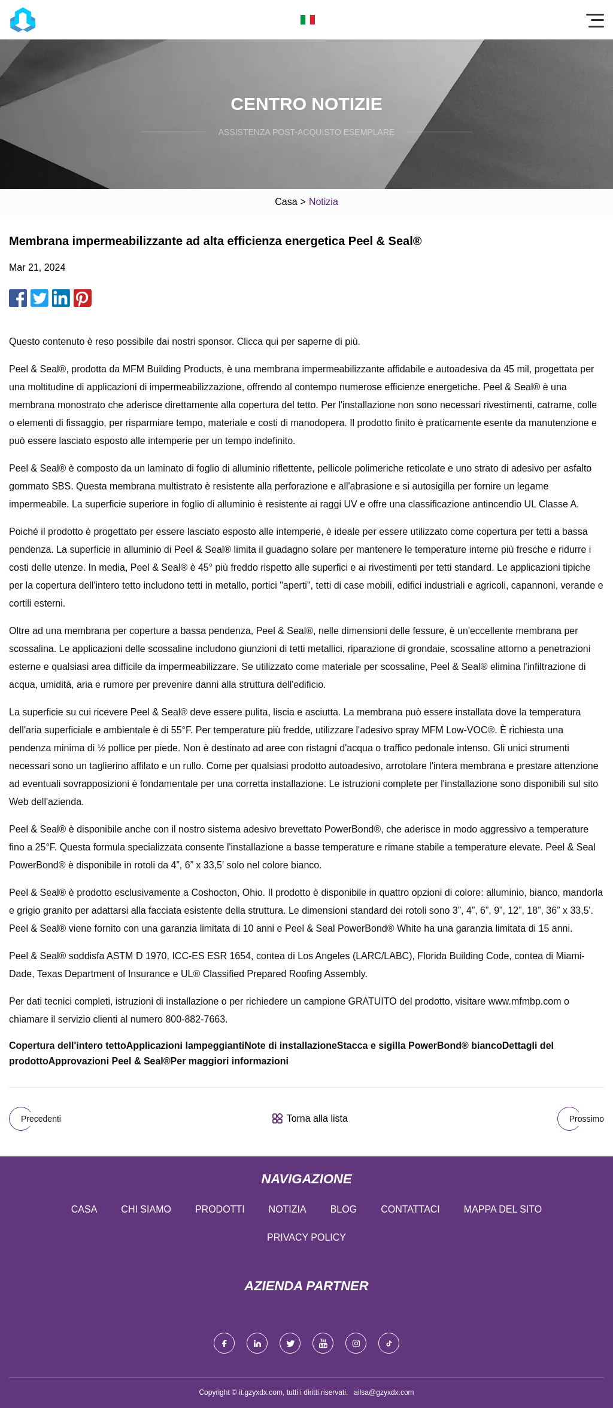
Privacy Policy (306, 1237)
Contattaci (410, 1209)
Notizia (287, 1209)
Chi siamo (146, 1209)
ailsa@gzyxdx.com (384, 1392)
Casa (286, 202)
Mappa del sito (503, 1209)
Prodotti (220, 1209)
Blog (343, 1209)
